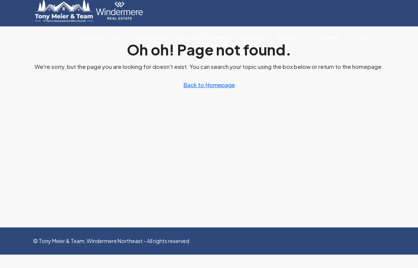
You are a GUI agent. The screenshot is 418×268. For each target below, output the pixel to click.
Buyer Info (251, 37)
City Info (363, 37)
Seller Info (289, 37)
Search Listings (150, 37)
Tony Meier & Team (96, 37)
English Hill (327, 37)
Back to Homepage (209, 84)
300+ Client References (204, 37)
